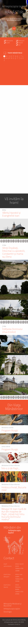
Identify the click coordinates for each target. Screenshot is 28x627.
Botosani (21, 41)
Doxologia (8, 612)
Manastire (9, 41)
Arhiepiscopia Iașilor (12, 609)
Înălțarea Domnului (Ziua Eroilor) (12, 330)
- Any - (13, 53)
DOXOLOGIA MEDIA (19, 620)
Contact (6, 540)
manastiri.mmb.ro (14, 624)
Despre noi (7, 538)
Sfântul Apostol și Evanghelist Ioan (11, 214)
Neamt (20, 43)
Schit (8, 43)
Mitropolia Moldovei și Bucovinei (12, 605)
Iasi (19, 45)
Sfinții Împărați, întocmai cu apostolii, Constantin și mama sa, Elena (13, 252)
